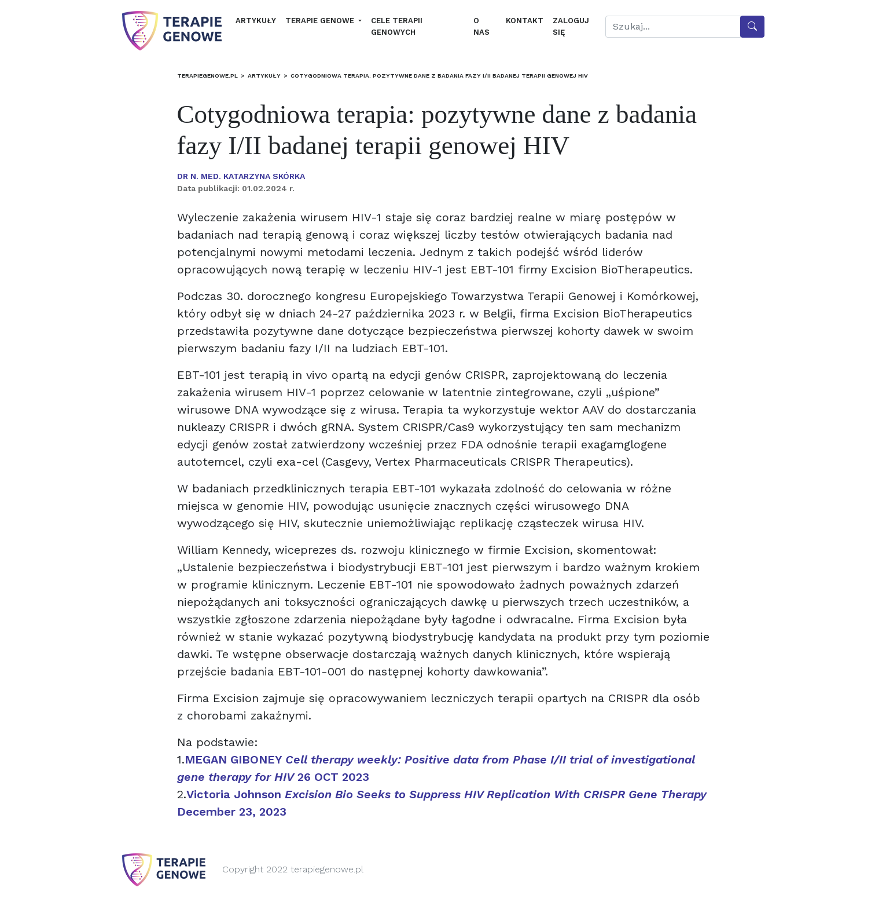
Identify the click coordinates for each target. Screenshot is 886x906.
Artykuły (256, 20)
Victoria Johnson (292, 794)
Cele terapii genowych (396, 26)
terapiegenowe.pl (207, 75)
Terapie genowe (320, 20)
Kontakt (524, 20)
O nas (481, 26)
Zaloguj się (571, 26)
